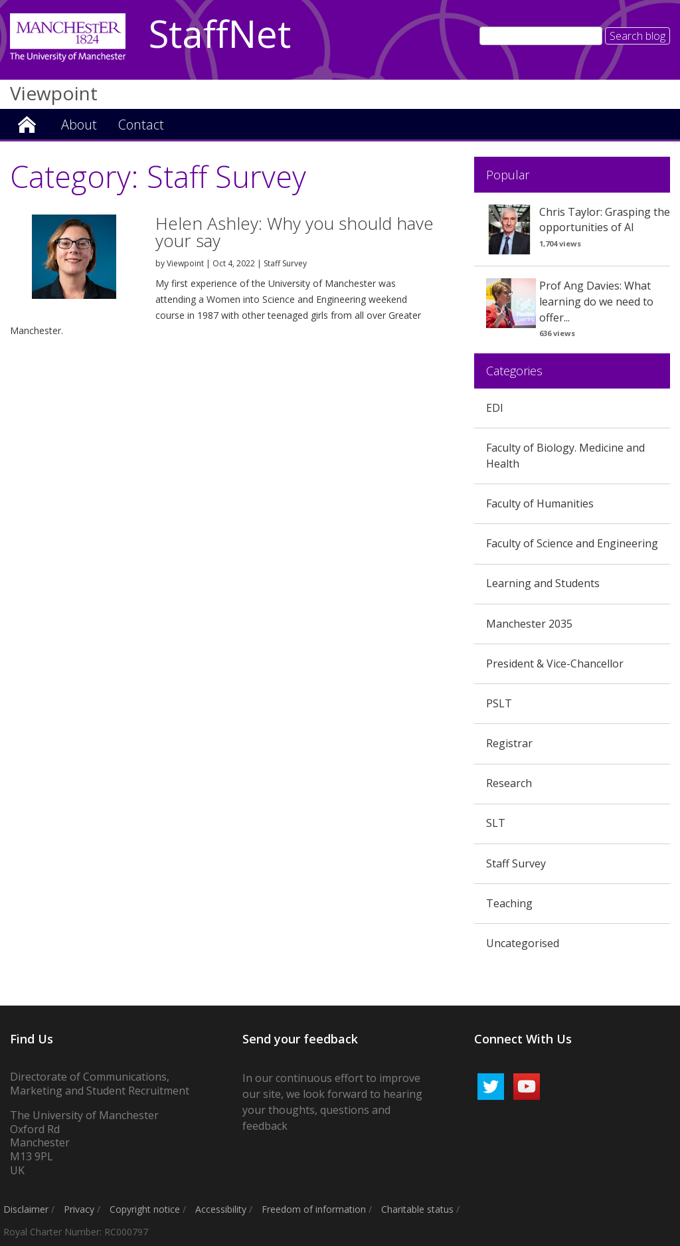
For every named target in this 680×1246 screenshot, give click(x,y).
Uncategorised (522, 943)
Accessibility (220, 1209)
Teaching (509, 903)
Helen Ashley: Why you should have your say (294, 231)
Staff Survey (285, 263)
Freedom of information (314, 1209)
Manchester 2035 (529, 623)
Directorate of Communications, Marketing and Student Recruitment (101, 1083)
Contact (141, 125)
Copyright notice (145, 1209)
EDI (494, 407)
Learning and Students (543, 583)
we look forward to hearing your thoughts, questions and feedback (332, 1110)
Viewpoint (27, 123)
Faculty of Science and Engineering (572, 543)
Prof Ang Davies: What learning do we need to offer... (596, 301)
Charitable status (417, 1209)
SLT (495, 823)
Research (509, 783)
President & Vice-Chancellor (555, 663)
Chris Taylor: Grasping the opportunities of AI (604, 220)
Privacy (79, 1209)
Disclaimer (25, 1209)
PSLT (499, 703)
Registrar (509, 743)
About (79, 125)
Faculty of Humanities (540, 503)
